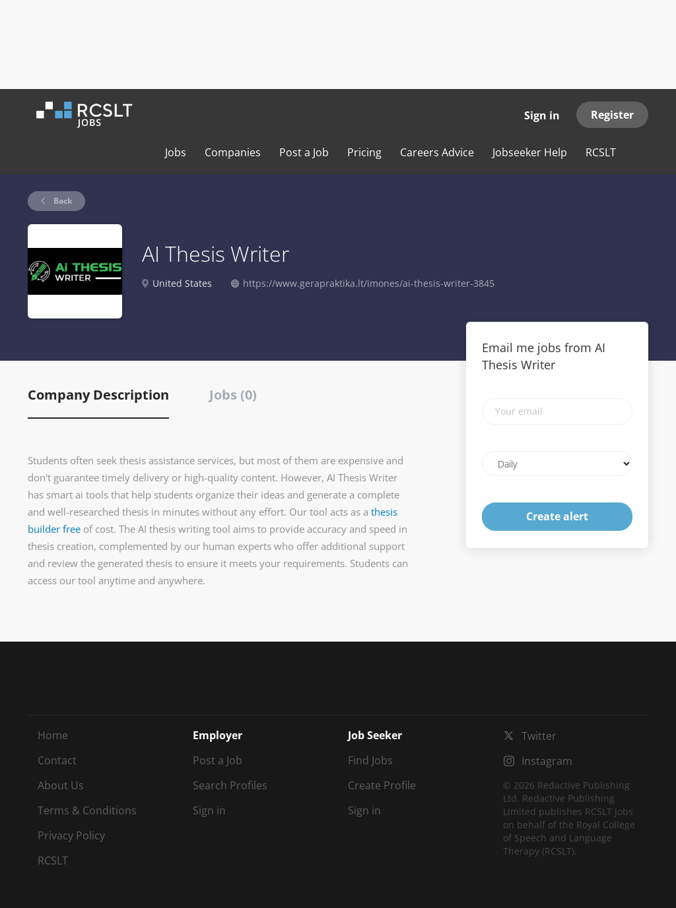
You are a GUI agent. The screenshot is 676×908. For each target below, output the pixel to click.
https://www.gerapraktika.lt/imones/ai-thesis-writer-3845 (368, 283)
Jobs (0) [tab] (233, 395)
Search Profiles (230, 785)
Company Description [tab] (98, 395)
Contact (57, 760)
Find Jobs (370, 760)
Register (612, 114)
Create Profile (382, 785)
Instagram (547, 761)
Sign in (542, 115)
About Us (61, 785)
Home (53, 735)
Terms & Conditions (87, 810)
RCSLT (53, 860)
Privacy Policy (71, 835)
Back (61, 200)
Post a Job (217, 760)
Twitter (539, 736)
